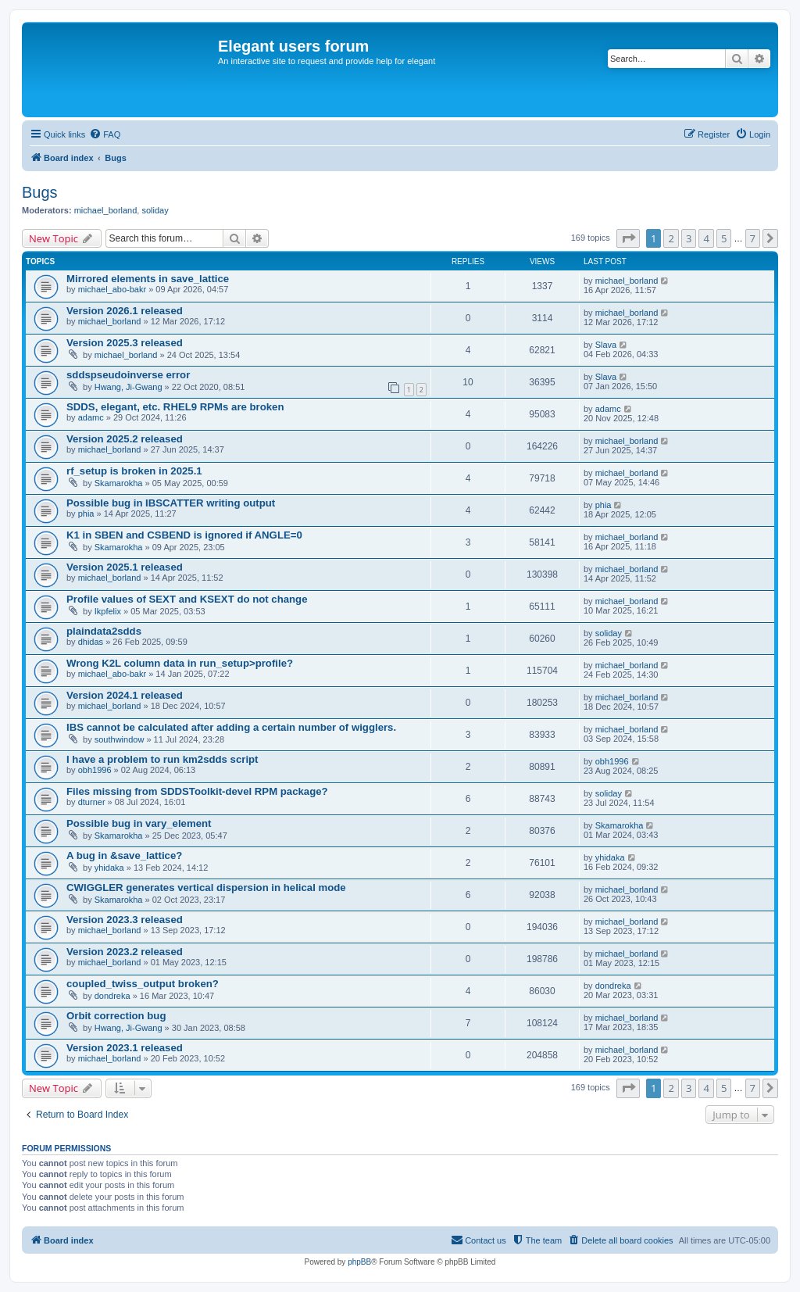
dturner (91, 802)
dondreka (112, 995)
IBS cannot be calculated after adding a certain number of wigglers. (231, 727)
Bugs (40, 192)
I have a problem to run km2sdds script (162, 759)
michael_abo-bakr (112, 289)
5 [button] (724, 238)
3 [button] (688, 238)
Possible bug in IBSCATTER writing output (170, 503)
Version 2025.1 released (124, 567)
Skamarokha (119, 483)
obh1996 (95, 770)
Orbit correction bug (116, 1016)
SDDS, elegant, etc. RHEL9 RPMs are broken (175, 407)
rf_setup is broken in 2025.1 (134, 471)
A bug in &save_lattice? (124, 855)
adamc (91, 417)
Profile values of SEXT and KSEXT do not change (187, 599)
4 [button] (706, 238)
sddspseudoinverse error (128, 375)
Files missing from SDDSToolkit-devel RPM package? (197, 791)
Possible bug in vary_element (138, 823)
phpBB (359, 1262)
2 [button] (670, 238)
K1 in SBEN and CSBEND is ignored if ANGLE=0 (184, 535)
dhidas (90, 641)
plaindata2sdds (103, 631)
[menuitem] (104, 134)
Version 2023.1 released (124, 1048)
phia (86, 513)
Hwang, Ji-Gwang (128, 387)
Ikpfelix (108, 611)
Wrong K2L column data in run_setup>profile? (179, 663)
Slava (606, 344)
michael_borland (106, 210)
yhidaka (109, 867)
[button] (628, 238)
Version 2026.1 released (124, 311)
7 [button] (752, 238)
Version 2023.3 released (124, 919)
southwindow (120, 739)
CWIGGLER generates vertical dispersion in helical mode (206, 887)
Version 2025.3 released (124, 343)
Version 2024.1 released (124, 695)
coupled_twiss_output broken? (142, 984)
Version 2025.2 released (124, 439)
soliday (154, 210)
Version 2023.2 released (124, 951)
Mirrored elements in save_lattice (147, 279)
